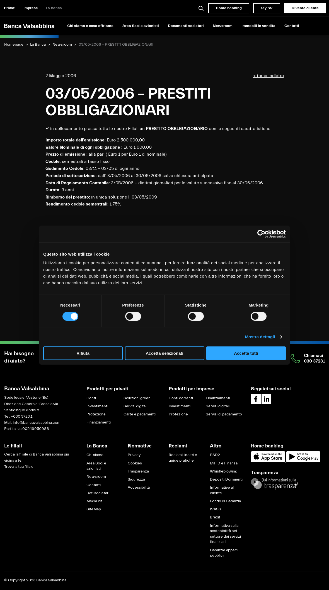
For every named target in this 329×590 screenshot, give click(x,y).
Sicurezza (136, 479)
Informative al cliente (222, 490)
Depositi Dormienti (226, 479)
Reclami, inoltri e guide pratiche (183, 458)
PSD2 (215, 455)
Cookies (135, 463)
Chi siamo (94, 455)
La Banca (54, 8)
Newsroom (223, 26)
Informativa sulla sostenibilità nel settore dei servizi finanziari (225, 533)
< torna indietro (268, 75)
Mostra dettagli (260, 336)
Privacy (134, 455)
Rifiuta (82, 353)
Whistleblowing (223, 471)
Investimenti (97, 406)
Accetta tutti (246, 353)
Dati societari (97, 493)
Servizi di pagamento (224, 414)
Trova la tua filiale (18, 466)
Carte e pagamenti (140, 414)
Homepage (13, 44)
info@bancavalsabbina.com (37, 422)
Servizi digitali (135, 406)
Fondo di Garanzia (225, 501)
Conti (91, 398)
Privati (10, 8)
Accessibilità (139, 487)
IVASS (215, 509)
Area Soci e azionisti (140, 26)
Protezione (96, 414)
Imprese (30, 8)
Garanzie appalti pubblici (224, 553)
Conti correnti (181, 398)
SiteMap (93, 509)
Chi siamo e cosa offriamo (90, 26)
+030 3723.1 (21, 416)
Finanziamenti (98, 422)
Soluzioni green (137, 398)
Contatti (291, 26)
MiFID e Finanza (224, 463)
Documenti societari (186, 26)
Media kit (94, 501)
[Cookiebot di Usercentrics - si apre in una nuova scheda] (261, 234)
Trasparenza (138, 471)
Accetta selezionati (164, 353)
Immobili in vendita (258, 26)
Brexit (215, 517)
